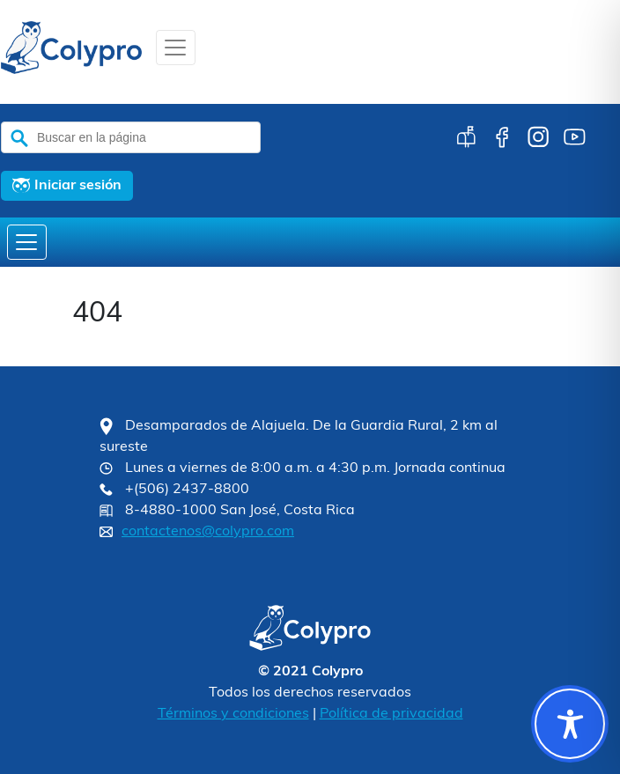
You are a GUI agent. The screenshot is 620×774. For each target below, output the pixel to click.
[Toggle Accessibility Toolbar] (570, 724)
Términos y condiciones (233, 714)
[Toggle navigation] (176, 47)
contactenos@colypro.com (208, 532)
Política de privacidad (391, 714)
